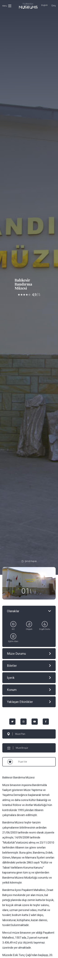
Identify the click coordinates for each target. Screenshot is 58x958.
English (44, 5)
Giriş (53, 5)
